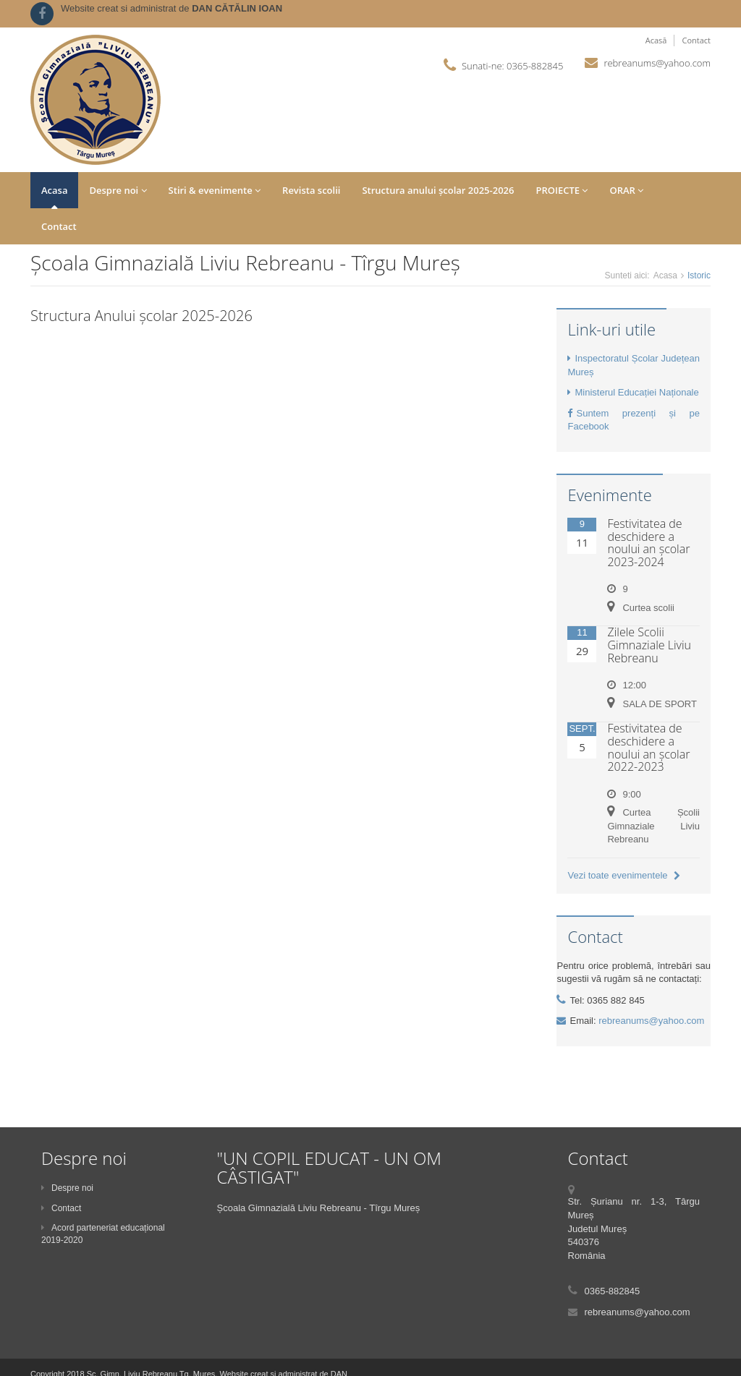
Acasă (656, 40)
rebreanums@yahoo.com (657, 62)
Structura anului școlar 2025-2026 (438, 190)
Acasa (54, 190)
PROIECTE (561, 190)
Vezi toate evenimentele (623, 875)
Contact (696, 40)
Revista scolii (311, 190)
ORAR (626, 190)
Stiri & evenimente (215, 190)
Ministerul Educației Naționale (632, 392)
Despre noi (117, 190)
